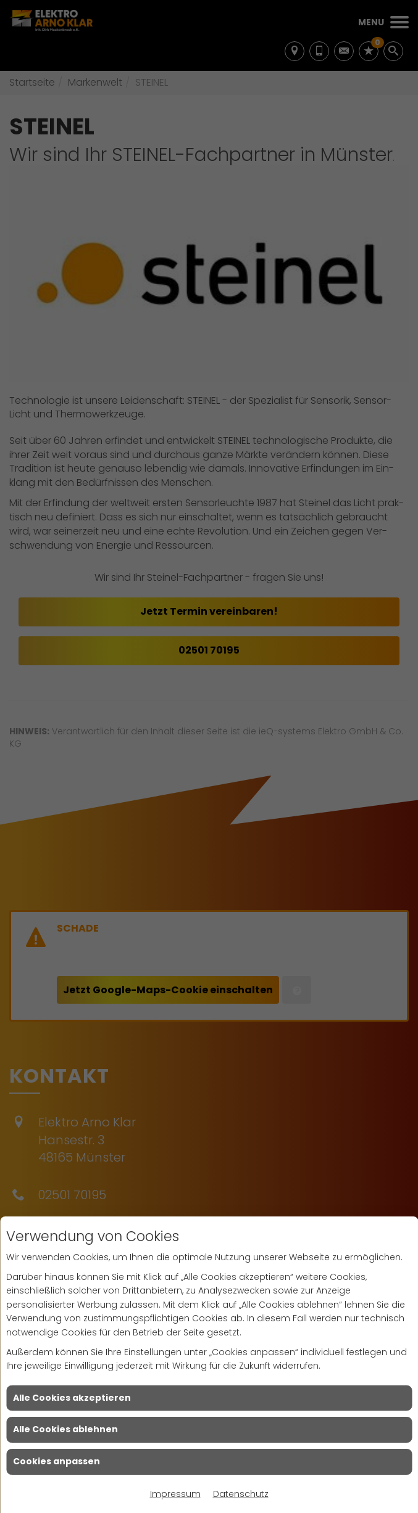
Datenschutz (241, 1494)
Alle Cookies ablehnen (65, 1429)
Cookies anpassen (56, 1461)
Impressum (175, 1494)
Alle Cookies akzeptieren (72, 1398)
